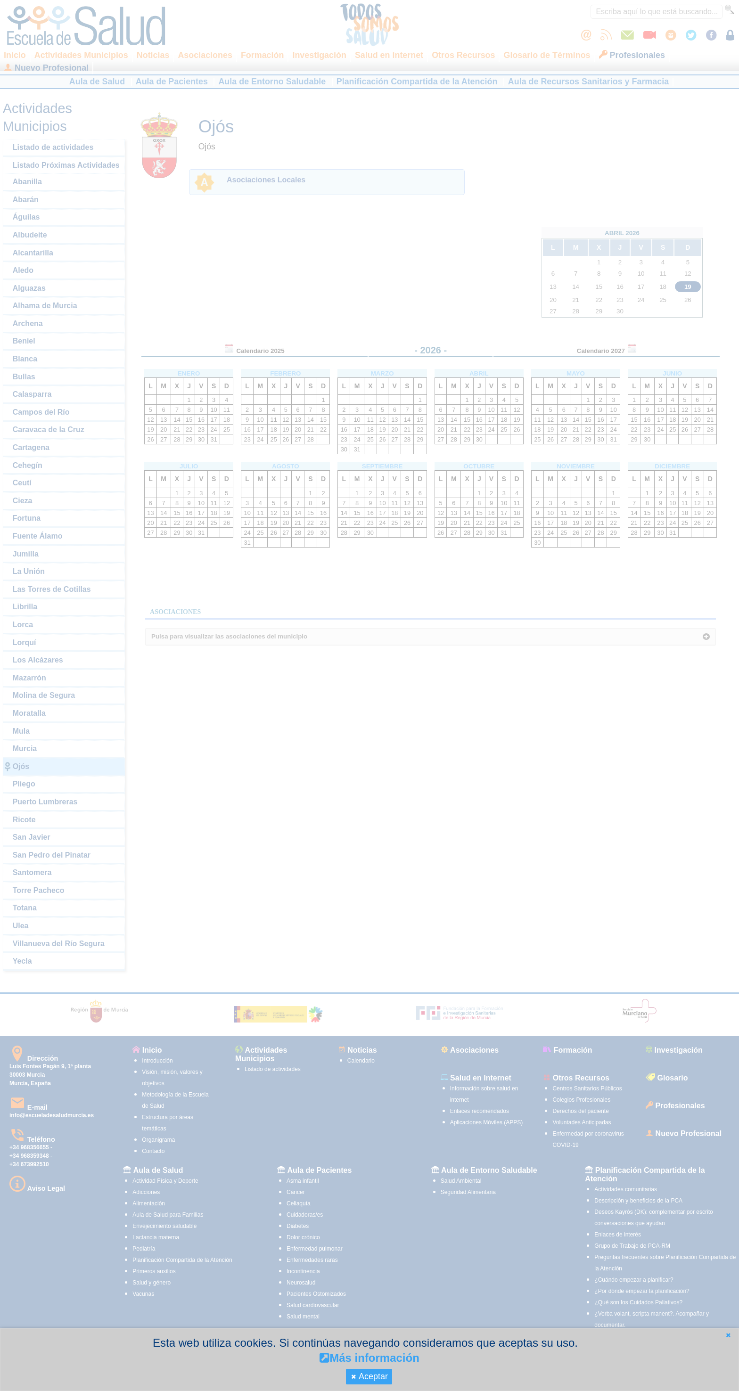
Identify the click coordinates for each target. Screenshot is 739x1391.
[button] (728, 1335)
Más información (369, 1357)
